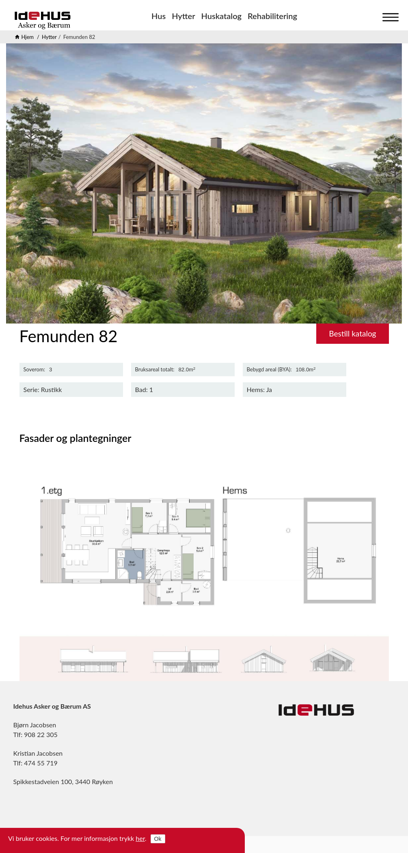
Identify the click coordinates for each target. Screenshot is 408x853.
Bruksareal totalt (154, 369)
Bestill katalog (352, 333)
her (140, 838)
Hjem (28, 37)
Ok (158, 839)
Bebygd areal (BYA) (269, 369)
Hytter (183, 16)
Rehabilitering (272, 16)
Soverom (34, 369)
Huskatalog (221, 16)
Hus (158, 16)
